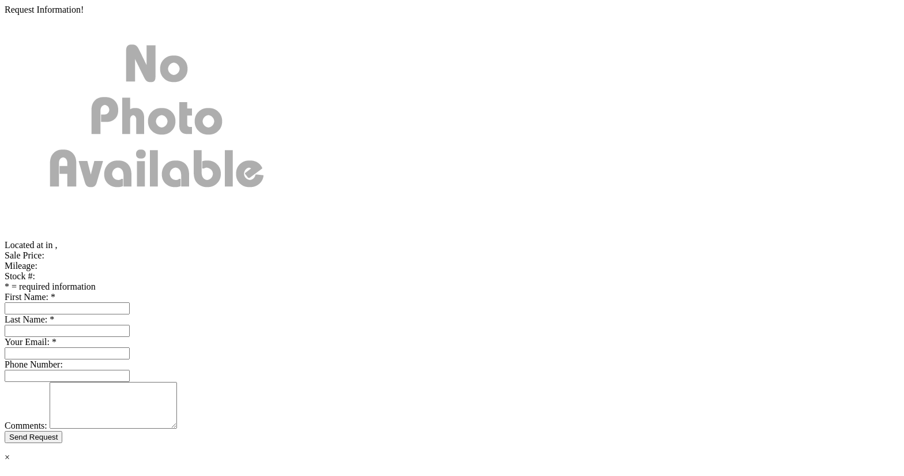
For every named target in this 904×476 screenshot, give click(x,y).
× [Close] (7, 466)
